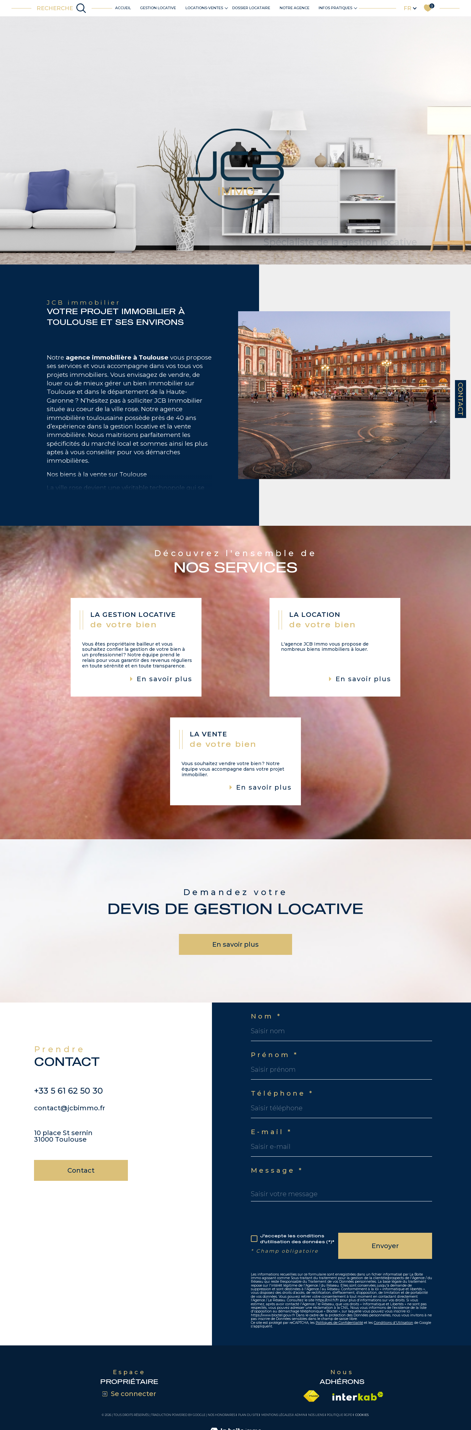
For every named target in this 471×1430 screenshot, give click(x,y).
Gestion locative (158, 8)
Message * (277, 1170)
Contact (460, 399)
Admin (300, 1415)
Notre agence (294, 8)
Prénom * (274, 1055)
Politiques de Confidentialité (339, 1323)
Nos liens (316, 1415)
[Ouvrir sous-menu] (226, 7)
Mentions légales (276, 1415)
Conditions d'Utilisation (393, 1323)
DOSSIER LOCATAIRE (251, 8)
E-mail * (271, 1132)
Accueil (123, 8)
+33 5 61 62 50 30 (68, 1105)
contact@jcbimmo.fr (69, 1123)
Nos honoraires (221, 1415)
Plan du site (248, 1415)
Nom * (266, 1016)
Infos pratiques (335, 8)
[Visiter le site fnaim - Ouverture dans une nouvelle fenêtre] (311, 1396)
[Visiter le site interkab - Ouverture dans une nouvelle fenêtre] (357, 1396)
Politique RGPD (339, 1415)
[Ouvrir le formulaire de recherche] (61, 8)
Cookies (362, 1415)
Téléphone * (282, 1093)
